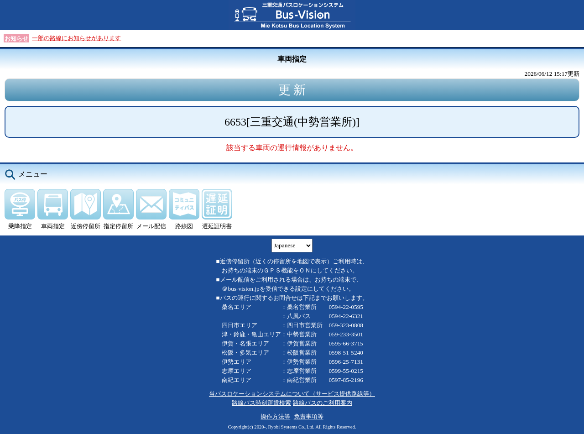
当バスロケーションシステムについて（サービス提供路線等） (292, 393)
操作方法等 (275, 416)
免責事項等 (308, 416)
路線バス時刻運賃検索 (261, 402)
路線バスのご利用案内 (322, 402)
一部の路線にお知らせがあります (76, 38)
